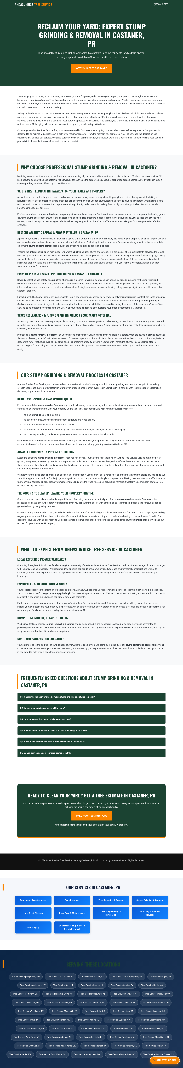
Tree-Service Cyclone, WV (118, 1020)
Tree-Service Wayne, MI (62, 1028)
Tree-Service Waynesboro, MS (121, 1054)
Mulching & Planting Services (150, 913)
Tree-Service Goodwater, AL (92, 994)
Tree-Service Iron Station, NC (60, 976)
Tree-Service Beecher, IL (92, 985)
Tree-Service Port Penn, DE (25, 994)
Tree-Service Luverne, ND (152, 1028)
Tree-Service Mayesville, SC (64, 1011)
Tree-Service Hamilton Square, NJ (158, 1054)
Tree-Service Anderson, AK (59, 1037)
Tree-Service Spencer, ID (94, 1046)
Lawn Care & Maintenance (72, 913)
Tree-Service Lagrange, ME (153, 1011)
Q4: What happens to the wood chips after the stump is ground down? (53, 730)
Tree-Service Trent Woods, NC (52, 1054)
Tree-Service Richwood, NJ (27, 1002)
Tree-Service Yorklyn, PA (155, 1046)
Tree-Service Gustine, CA (122, 985)
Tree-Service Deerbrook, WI (92, 1002)
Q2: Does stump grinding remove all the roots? (42, 708)
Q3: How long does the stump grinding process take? (45, 719)
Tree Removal (72, 900)
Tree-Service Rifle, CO (95, 1011)
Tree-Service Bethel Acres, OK (62, 1046)
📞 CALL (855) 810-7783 (164, 1060)
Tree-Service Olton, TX (123, 1028)
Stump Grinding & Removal (149, 900)
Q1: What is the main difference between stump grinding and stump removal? (57, 697)
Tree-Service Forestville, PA (59, 1002)
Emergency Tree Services (33, 900)
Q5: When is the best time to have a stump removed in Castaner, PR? (53, 741)
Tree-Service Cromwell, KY (29, 1046)
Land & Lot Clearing (33, 913)
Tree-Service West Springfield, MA (127, 976)
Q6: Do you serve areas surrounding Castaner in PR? (45, 753)
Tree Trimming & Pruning (111, 900)
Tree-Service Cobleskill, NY (93, 1028)
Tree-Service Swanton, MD (58, 1020)
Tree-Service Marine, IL (88, 1020)
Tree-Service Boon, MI (63, 985)
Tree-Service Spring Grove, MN (26, 976)
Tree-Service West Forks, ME (31, 1011)
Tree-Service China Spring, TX (156, 1037)
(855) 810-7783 (161, 4)
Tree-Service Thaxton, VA (92, 976)
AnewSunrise (33, 4)
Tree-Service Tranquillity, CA (157, 994)
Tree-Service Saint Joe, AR (125, 994)
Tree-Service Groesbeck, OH (156, 1002)
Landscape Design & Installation (111, 913)
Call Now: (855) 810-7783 (91, 815)
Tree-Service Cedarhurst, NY (32, 985)
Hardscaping (33, 927)
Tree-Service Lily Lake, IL (90, 1037)
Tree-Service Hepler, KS (20, 1054)
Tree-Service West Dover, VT (26, 1037)
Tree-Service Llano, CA (123, 1011)
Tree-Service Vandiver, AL (125, 1046)
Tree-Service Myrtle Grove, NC (58, 994)
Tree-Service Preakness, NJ (122, 1037)
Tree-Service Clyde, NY (160, 976)
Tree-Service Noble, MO (152, 985)
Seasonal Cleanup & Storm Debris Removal (72, 927)
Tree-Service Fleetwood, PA (31, 1028)
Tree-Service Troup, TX (28, 1020)
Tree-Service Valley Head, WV (87, 1054)
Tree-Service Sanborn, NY (123, 1002)
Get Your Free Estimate (91, 68)
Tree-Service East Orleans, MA (151, 1020)
